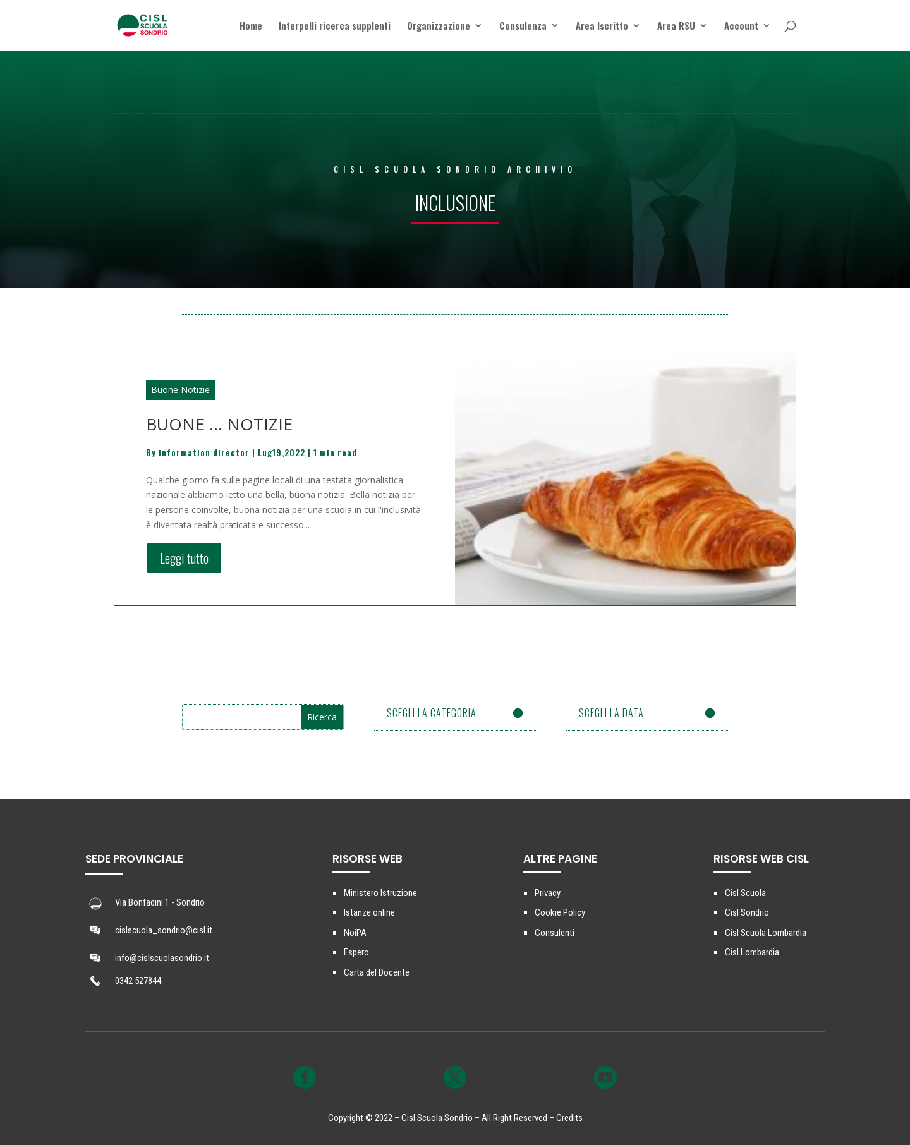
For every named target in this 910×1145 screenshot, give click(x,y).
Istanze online (369, 912)
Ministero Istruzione (380, 893)
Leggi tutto (184, 557)
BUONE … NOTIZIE (219, 424)
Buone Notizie (180, 390)
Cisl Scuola (745, 893)
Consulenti (554, 932)
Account (741, 26)
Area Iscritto (602, 26)
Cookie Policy (560, 912)
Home (251, 26)
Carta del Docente (377, 972)
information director (204, 452)
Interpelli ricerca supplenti (335, 26)
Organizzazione (438, 26)
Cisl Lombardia (752, 952)
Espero (356, 952)
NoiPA (355, 932)
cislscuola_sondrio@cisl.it (163, 930)
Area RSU (676, 26)
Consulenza (523, 26)
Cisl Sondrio (747, 912)
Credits (569, 1118)
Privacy (548, 893)
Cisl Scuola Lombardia (765, 932)
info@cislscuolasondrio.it (162, 958)
